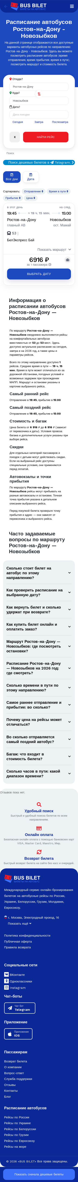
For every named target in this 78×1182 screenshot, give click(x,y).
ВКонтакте (14, 974)
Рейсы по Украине (17, 1123)
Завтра (39, 122)
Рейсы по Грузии (16, 1135)
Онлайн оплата (39, 834)
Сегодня (17, 122)
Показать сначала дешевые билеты (39, 1174)
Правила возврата (17, 947)
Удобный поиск (39, 810)
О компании (13, 1067)
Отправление (33, 191)
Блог (7, 1096)
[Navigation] (72, 6)
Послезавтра (60, 122)
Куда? (16, 92)
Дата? (15, 107)
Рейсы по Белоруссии (20, 1129)
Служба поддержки (18, 1078)
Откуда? (17, 79)
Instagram (15, 987)
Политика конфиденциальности (27, 935)
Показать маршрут (54, 249)
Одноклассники (18, 980)
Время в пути (58, 191)
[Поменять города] (39, 94)
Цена (30, 198)
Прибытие (13, 198)
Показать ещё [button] (19, 923)
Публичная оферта (18, 941)
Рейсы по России (16, 1117)
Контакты (11, 1090)
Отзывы (10, 1084)
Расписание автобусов (25, 1107)
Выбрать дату (39, 273)
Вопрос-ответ (14, 1073)
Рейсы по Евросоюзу (19, 1140)
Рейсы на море (15, 1146)
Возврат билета (39, 858)
